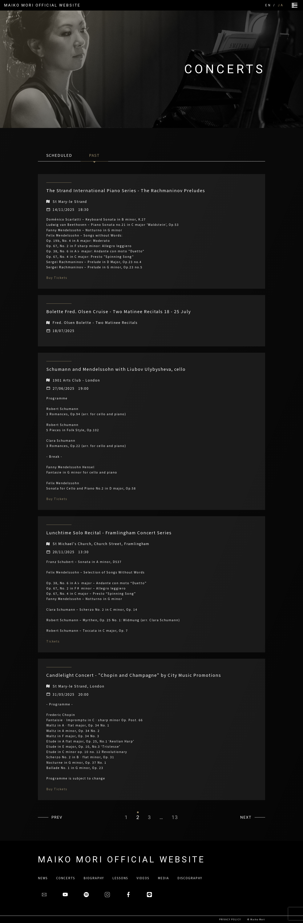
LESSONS (120, 878)
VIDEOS (143, 878)
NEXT (245, 817)
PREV (57, 817)
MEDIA (163, 878)
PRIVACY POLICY (230, 919)
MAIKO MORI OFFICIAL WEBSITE (42, 5)
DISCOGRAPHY (189, 878)
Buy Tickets (56, 277)
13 (175, 817)
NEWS (43, 878)
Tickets (53, 641)
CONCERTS (65, 878)
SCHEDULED (59, 155)
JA (281, 5)
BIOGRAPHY (94, 878)
